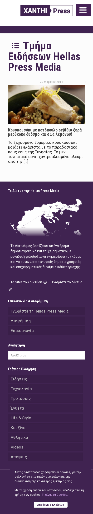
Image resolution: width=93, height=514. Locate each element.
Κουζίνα (18, 427)
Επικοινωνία (22, 330)
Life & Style (21, 418)
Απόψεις (19, 456)
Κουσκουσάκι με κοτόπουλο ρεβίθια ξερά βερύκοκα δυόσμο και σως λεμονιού (45, 132)
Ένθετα (17, 408)
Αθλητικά (19, 437)
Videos (17, 447)
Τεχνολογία (21, 388)
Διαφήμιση (21, 320)
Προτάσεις (21, 398)
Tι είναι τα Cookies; (55, 494)
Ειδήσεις (19, 379)
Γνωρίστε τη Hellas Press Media (40, 311)
